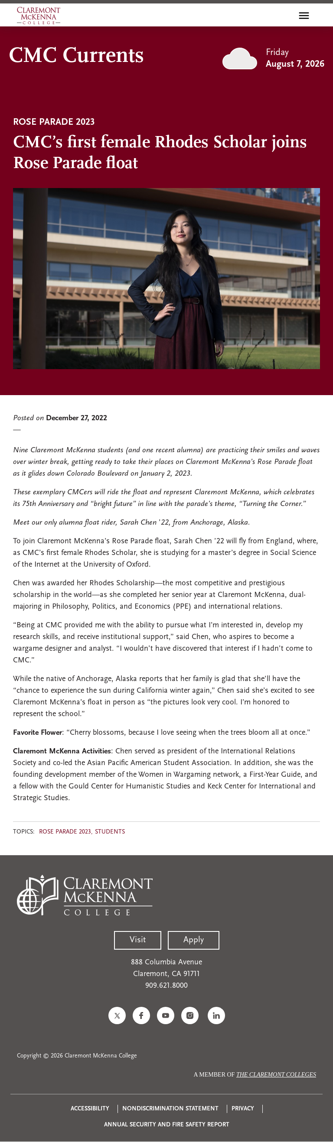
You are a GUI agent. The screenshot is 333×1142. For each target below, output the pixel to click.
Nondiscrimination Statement (170, 1109)
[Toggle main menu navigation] (304, 15)
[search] (285, 15)
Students (110, 832)
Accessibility (90, 1109)
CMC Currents (76, 56)
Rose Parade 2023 (65, 832)
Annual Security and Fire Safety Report (166, 1125)
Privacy (243, 1109)
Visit (138, 940)
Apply (193, 940)
